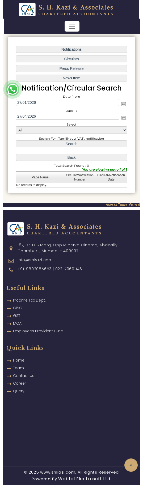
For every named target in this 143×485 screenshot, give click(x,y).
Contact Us (23, 369)
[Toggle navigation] (72, 26)
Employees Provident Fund (38, 324)
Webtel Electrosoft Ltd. (84, 479)
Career (19, 377)
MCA (17, 317)
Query (18, 384)
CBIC (17, 301)
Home (18, 354)
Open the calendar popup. (124, 104)
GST (16, 309)
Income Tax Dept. (29, 294)
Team (18, 361)
